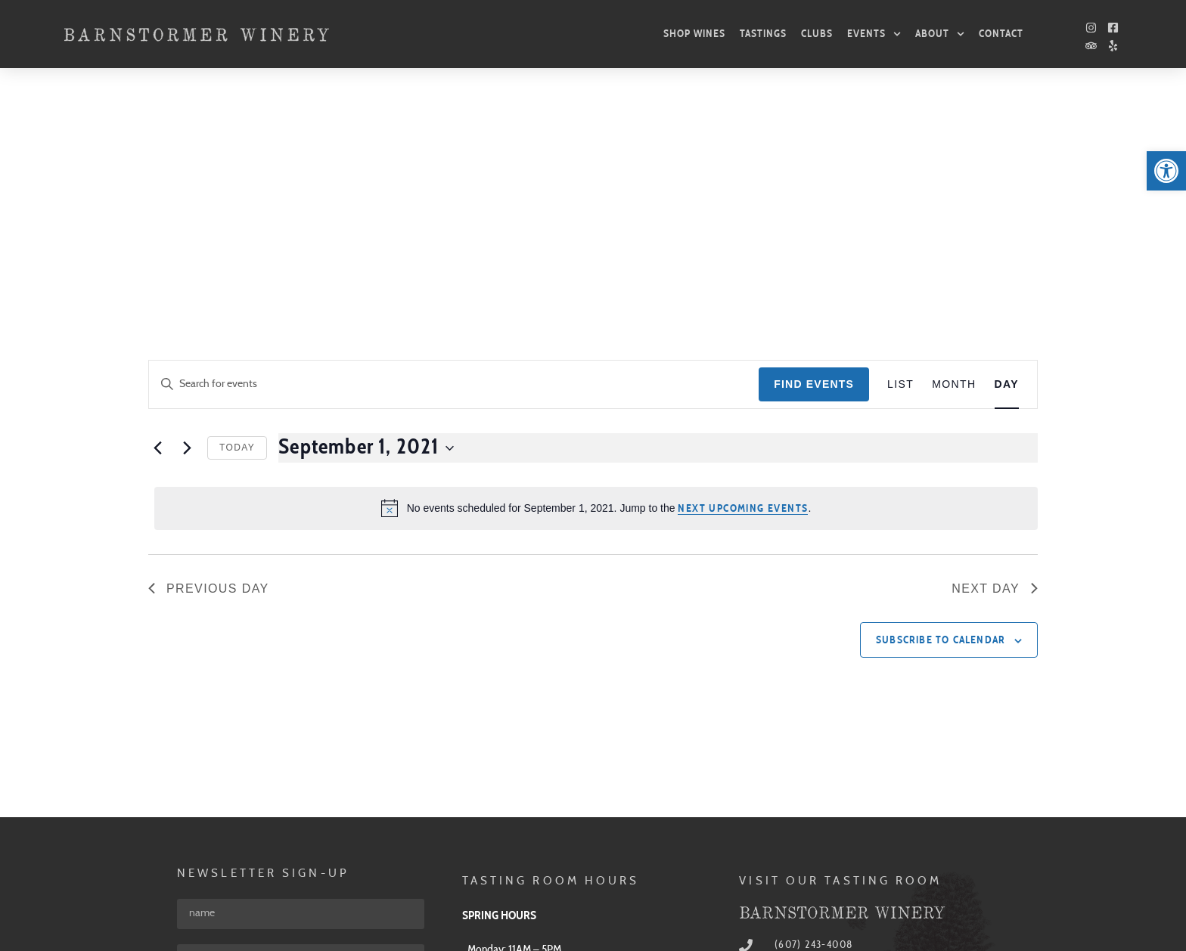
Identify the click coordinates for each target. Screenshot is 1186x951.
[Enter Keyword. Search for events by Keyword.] (454, 165)
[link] (1166, 171)
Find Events (814, 165)
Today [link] (237, 228)
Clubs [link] (817, 33)
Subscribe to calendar (940, 421)
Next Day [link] (995, 369)
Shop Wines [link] (694, 33)
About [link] (939, 34)
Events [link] (874, 34)
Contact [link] (1001, 33)
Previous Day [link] (208, 369)
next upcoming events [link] (743, 289)
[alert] (596, 289)
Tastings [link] (763, 33)
